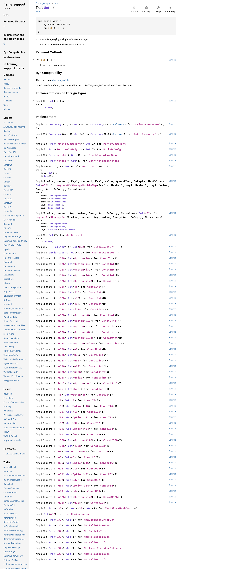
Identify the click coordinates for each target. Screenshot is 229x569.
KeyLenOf (63, 185)
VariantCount (58, 252)
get (50, 27)
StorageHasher (58, 198)
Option (79, 258)
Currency (55, 124)
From (52, 143)
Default (48, 107)
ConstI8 (102, 394)
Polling (59, 247)
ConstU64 (106, 485)
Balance (118, 124)
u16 (88, 320)
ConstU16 (106, 462)
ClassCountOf (103, 247)
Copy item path (54, 7)
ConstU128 (110, 497)
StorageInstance (58, 195)
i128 (61, 258)
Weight (61, 155)
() (68, 101)
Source (39, 11)
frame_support (44, 3)
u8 (87, 315)
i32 (88, 269)
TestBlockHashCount (119, 508)
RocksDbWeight (113, 149)
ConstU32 (106, 474)
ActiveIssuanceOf (146, 124)
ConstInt (106, 258)
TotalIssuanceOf (146, 134)
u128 (61, 315)
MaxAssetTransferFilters (102, 548)
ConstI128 (110, 440)
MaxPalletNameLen (97, 525)
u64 (88, 332)
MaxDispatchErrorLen (99, 519)
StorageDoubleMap (84, 185)
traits (55, 3)
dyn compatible (60, 80)
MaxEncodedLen (55, 204)
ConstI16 (106, 406)
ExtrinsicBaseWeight (104, 160)
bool (61, 383)
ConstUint (107, 315)
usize (90, 343)
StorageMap (58, 217)
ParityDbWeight (114, 143)
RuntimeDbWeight (69, 143)
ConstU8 (102, 451)
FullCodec (51, 229)
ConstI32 (106, 417)
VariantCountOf (103, 252)
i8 (87, 258)
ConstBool (110, 383)
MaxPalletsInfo (95, 531)
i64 (88, 275)
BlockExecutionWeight (105, 155)
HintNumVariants (77, 514)
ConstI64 (106, 428)
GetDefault (74, 235)
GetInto (88, 166)
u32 (44, 185)
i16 (88, 264)
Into (46, 176)
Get (51, 101)
